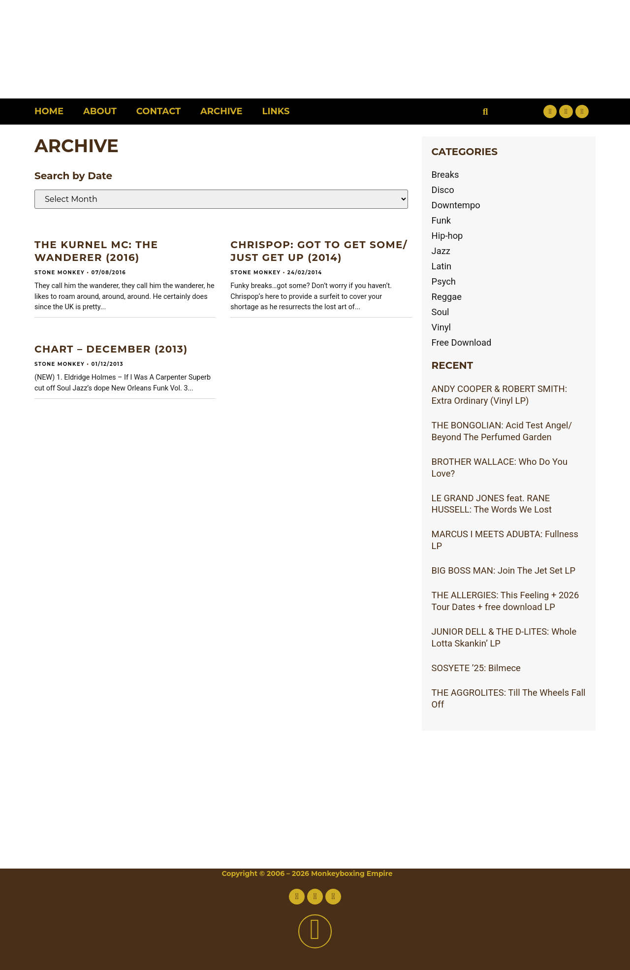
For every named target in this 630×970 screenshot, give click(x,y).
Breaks (445, 174)
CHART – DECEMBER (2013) (111, 349)
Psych (444, 281)
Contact (158, 111)
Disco (443, 190)
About (100, 111)
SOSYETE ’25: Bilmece (476, 668)
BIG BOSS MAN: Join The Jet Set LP (504, 570)
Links (276, 111)
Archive (221, 111)
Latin (442, 266)
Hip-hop (447, 235)
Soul (440, 312)
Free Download (462, 342)
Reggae (447, 296)
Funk (441, 220)
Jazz (441, 251)
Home (48, 111)
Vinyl (441, 327)
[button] (485, 111)
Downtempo (456, 205)
